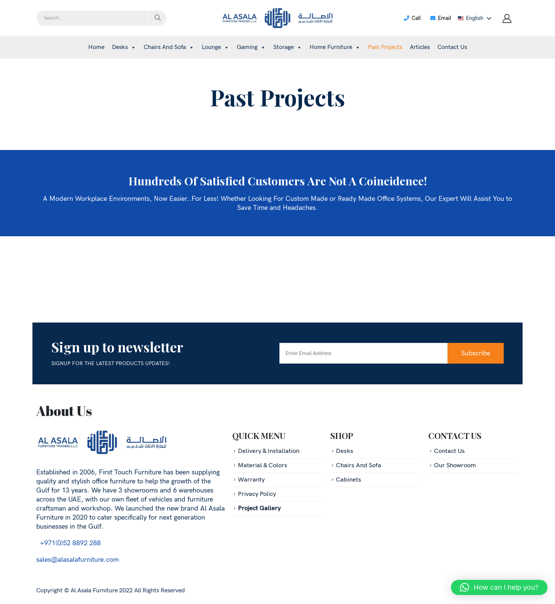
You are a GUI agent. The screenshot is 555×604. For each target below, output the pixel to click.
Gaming (251, 47)
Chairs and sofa (169, 47)
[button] (499, 587)
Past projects (385, 47)
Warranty (251, 479)
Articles (420, 47)
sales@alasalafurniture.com (77, 560)
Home (96, 47)
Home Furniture (335, 47)
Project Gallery (259, 508)
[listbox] (476, 18)
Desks (124, 47)
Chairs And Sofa (358, 465)
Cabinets (348, 479)
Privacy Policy (257, 494)
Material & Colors (262, 465)
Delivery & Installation (268, 451)
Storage (287, 47)
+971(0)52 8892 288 (68, 543)
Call (412, 18)
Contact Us (452, 47)
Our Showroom (455, 465)
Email (440, 18)
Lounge (215, 47)
